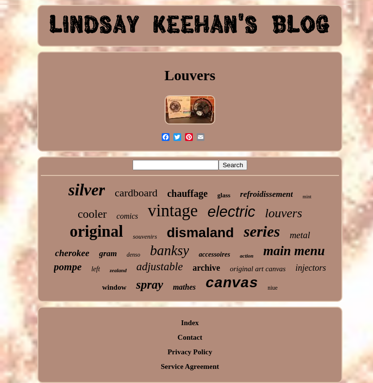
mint (307, 196)
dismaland (200, 232)
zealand (118, 270)
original (96, 231)
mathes (184, 287)
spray (149, 284)
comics (127, 216)
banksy (169, 250)
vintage (173, 210)
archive (206, 268)
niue (273, 287)
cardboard (136, 193)
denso (133, 254)
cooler (92, 214)
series (262, 231)
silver (86, 190)
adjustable (159, 267)
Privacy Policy (190, 352)
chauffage (187, 193)
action (247, 256)
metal (299, 235)
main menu (294, 251)
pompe (68, 267)
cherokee (72, 253)
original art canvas (258, 269)
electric (231, 211)
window (114, 287)
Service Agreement (190, 366)
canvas (231, 283)
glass (224, 195)
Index (190, 323)
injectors (310, 268)
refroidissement (266, 194)
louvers (284, 213)
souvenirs (145, 236)
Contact (190, 337)
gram (108, 253)
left (95, 269)
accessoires (214, 254)
